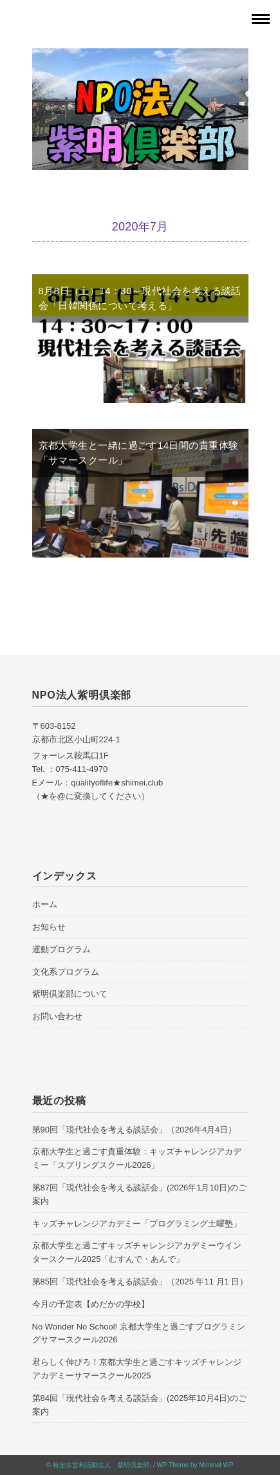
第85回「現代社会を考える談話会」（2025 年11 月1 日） (140, 1281)
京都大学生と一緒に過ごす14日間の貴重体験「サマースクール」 (139, 452)
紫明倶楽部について (69, 994)
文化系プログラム (65, 972)
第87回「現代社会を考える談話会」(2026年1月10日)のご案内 (139, 1194)
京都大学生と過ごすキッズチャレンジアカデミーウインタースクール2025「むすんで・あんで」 (136, 1252)
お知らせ (49, 927)
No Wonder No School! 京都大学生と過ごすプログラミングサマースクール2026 (138, 1333)
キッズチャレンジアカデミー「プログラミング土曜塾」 (136, 1223)
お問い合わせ (57, 1016)
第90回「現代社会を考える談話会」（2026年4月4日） (134, 1129)
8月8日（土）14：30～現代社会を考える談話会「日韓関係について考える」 (140, 298)
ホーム (44, 904)
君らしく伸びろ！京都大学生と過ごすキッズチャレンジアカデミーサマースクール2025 (136, 1368)
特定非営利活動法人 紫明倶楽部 (101, 1465)
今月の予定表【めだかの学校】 (90, 1304)
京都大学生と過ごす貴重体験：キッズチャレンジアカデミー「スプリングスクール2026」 (136, 1158)
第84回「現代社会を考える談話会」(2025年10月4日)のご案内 (139, 1404)
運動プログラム (61, 949)
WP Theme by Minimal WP (195, 1465)
